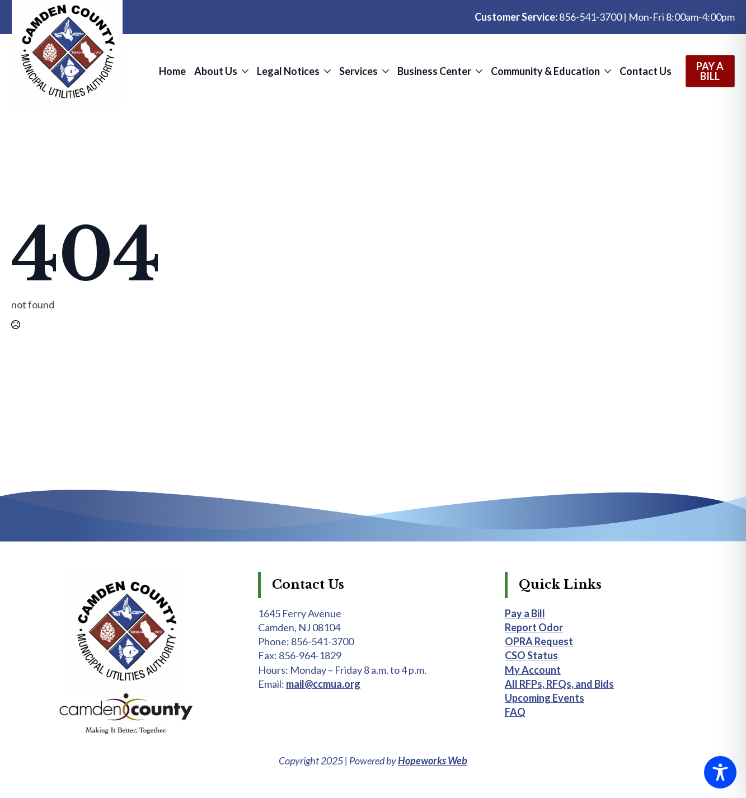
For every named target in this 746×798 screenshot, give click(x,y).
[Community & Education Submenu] (607, 71)
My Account (533, 670)
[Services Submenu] (385, 71)
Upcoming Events (544, 698)
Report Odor (534, 627)
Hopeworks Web (432, 760)
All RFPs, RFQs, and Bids (559, 684)
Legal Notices (288, 71)
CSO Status (531, 655)
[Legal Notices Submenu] (327, 71)
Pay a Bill (525, 613)
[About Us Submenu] (244, 71)
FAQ (515, 712)
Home (172, 71)
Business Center (434, 71)
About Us (215, 71)
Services (358, 71)
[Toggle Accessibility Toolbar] (720, 772)
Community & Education (545, 71)
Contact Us (646, 71)
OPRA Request (539, 641)
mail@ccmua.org (323, 684)
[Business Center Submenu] (478, 71)
